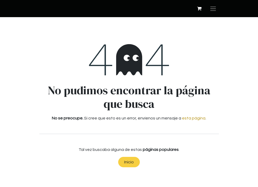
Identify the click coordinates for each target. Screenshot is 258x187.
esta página (193, 118)
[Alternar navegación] (213, 9)
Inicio (129, 162)
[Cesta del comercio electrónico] (199, 8)
